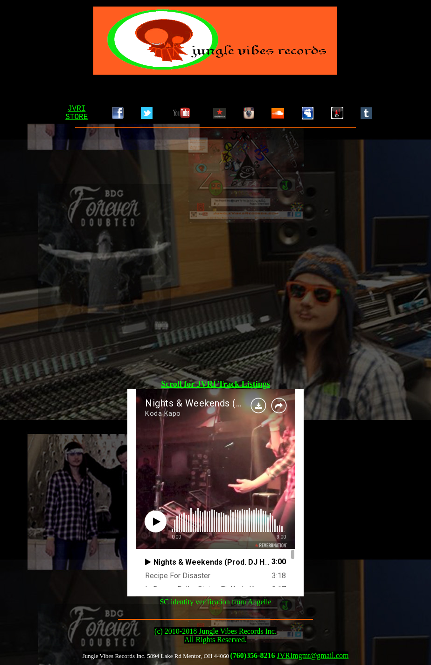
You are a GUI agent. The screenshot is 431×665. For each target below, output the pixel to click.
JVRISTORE (76, 113)
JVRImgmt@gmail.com (313, 655)
